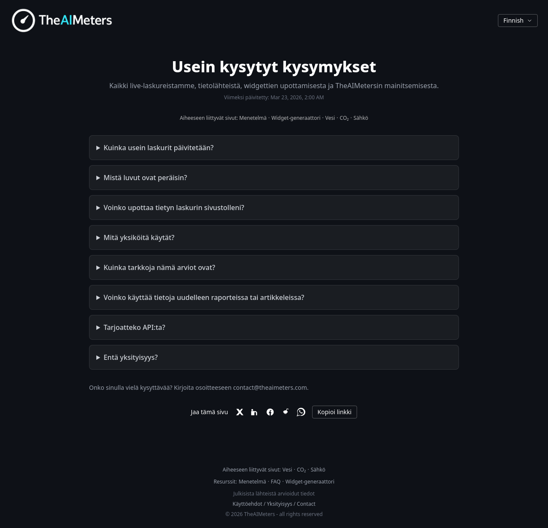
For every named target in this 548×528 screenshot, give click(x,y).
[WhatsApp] (301, 412)
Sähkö (361, 118)
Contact (306, 503)
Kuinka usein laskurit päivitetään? (159, 147)
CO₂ (344, 118)
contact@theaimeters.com (270, 387)
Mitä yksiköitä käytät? (139, 237)
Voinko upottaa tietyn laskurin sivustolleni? (174, 207)
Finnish (517, 20)
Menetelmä (253, 118)
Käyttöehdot (247, 503)
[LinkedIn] (254, 412)
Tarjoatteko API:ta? (134, 327)
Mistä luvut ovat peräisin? (145, 177)
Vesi (330, 118)
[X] (239, 412)
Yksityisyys (279, 503)
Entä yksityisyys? (131, 357)
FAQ (276, 481)
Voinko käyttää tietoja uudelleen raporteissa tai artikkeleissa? (204, 297)
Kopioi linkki (335, 412)
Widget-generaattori (295, 118)
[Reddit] (285, 412)
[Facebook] (270, 412)
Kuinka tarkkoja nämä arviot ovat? (159, 267)
